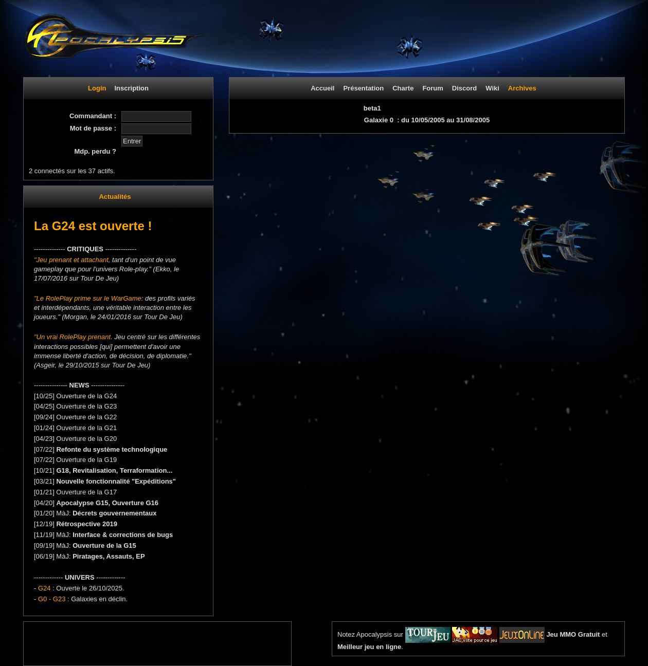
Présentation (363, 88)
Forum (432, 88)
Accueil (322, 88)
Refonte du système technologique (111, 449)
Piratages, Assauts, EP (109, 556)
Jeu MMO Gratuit (573, 634)
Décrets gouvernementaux (114, 513)
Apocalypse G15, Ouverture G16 (107, 503)
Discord (464, 88)
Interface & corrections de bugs (123, 535)
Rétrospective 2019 (86, 524)
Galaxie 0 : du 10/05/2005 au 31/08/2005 (427, 120)
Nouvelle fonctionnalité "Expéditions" (116, 481)
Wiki (492, 88)
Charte (402, 88)
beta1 (372, 108)
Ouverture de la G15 (104, 545)
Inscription (131, 88)
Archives (522, 88)
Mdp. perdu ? (95, 151)
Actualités (115, 196)
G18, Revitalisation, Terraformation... (114, 470)
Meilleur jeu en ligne (369, 647)
